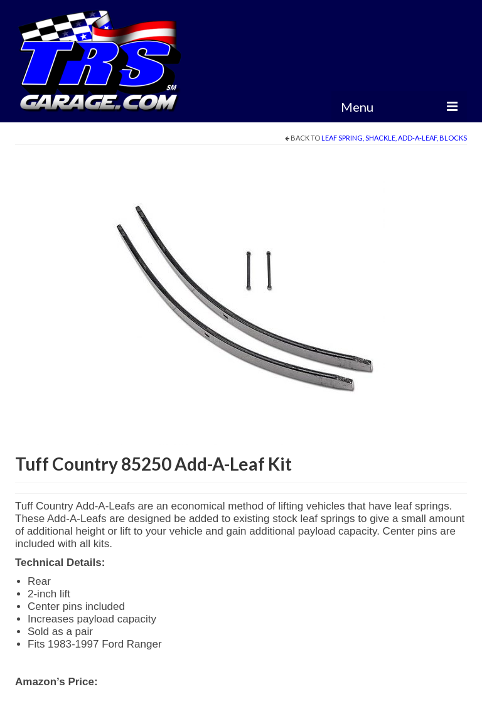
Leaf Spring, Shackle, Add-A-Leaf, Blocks (394, 138)
